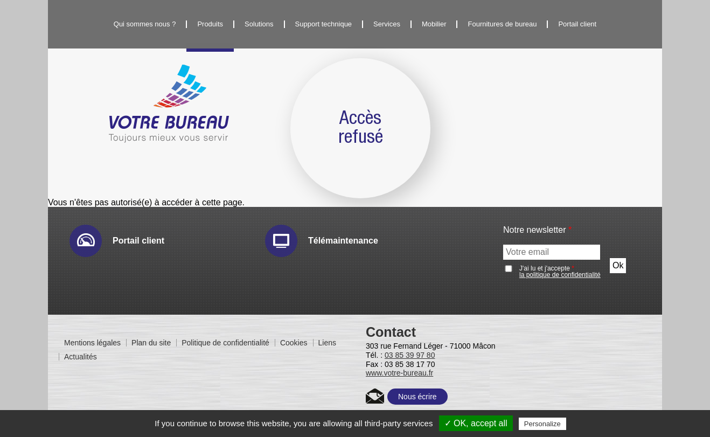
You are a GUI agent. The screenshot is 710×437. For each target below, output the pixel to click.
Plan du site (151, 342)
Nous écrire (417, 396)
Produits (210, 24)
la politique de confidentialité (560, 275)
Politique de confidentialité (225, 342)
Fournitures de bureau (502, 24)
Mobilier (434, 24)
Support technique (323, 24)
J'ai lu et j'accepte (560, 271)
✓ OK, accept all (475, 423)
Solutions (259, 24)
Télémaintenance (343, 240)
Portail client (577, 24)
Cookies (294, 342)
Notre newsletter (537, 230)
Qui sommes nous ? (145, 24)
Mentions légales (92, 342)
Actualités (80, 356)
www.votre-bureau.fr (399, 373)
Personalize (542, 424)
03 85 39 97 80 (410, 355)
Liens (327, 342)
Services (386, 24)
